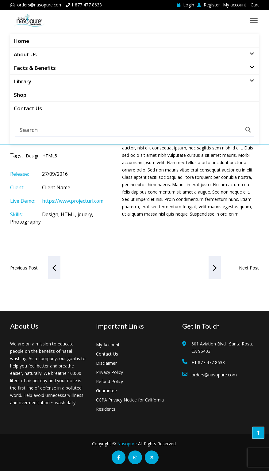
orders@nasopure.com (40, 5)
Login (185, 5)
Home (21, 40)
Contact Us (28, 108)
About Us (27, 54)
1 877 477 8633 (86, 5)
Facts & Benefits (36, 67)
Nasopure (127, 444)
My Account (108, 345)
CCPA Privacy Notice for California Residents (130, 404)
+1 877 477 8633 (208, 362)
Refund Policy (109, 381)
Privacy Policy (109, 372)
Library (24, 81)
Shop (20, 94)
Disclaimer (106, 363)
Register (208, 5)
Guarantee (106, 391)
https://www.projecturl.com (73, 201)
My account (234, 5)
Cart (255, 5)
